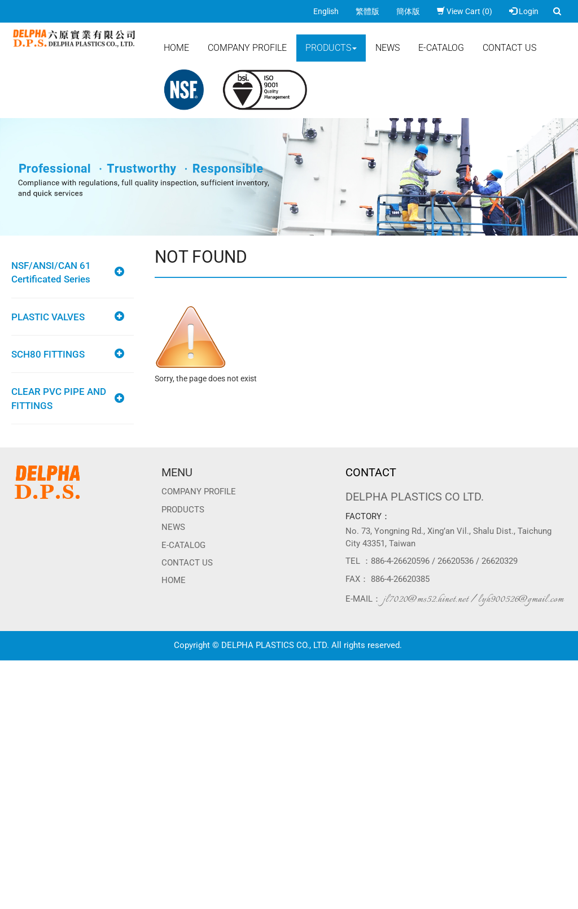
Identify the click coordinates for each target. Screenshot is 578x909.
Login (523, 11)
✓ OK (282, 892)
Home (176, 47)
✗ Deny (13, 699)
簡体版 (408, 11)
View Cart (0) (464, 11)
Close (9, 666)
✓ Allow (14, 688)
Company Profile (247, 47)
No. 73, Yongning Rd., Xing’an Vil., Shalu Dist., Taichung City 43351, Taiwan (448, 537)
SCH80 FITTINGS (48, 354)
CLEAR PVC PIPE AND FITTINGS (58, 398)
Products (331, 47)
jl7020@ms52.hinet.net (425, 599)
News (387, 47)
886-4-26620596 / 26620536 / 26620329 (444, 561)
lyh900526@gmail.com (521, 599)
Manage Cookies (29, 903)
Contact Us (509, 47)
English (326, 11)
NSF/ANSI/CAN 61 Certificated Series (51, 272)
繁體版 (367, 11)
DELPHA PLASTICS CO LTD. (414, 496)
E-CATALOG (441, 47)
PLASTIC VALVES (48, 317)
